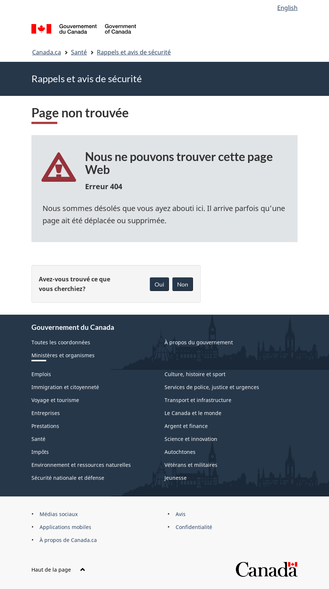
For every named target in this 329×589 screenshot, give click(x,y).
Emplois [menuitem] (41, 374)
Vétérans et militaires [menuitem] (190, 464)
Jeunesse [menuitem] (175, 477)
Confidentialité (194, 527)
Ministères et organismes (63, 355)
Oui (159, 284)
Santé (79, 52)
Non (182, 284)
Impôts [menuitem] (40, 451)
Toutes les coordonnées (60, 342)
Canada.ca (46, 52)
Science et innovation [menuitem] (190, 438)
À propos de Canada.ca (68, 539)
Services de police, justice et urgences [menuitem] (211, 387)
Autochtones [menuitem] (180, 451)
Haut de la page (58, 569)
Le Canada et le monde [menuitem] (192, 412)
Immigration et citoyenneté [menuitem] (65, 387)
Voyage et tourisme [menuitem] (55, 400)
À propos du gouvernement (198, 342)
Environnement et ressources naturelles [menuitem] (81, 464)
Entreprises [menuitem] (45, 412)
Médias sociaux (59, 514)
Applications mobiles (65, 527)
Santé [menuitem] (38, 438)
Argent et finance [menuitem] (186, 425)
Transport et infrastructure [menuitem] (197, 400)
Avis (181, 514)
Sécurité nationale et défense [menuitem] (67, 477)
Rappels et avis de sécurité (134, 52)
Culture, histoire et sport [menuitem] (194, 374)
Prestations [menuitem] (45, 425)
